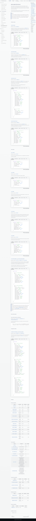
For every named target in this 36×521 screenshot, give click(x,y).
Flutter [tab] (24, 32)
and (33, 14)
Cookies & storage (3, 8)
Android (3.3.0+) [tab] (16, 32)
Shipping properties (32, 28)
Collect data (10, 0)
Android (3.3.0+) (3, 37)
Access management (17, 0)
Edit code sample (26, 48)
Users (2, 21)
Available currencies (14, 512)
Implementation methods (3, 5)
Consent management (3, 18)
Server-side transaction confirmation (32, 18)
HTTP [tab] (26, 32)
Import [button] (2, 28)
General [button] (3, 2)
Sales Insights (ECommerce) (4, 25)
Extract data (13, 0)
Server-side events (33, 16)
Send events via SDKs (3, 14)
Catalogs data (2, 31)
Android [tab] (19, 32)
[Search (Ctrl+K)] (32, 0)
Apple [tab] (22, 32)
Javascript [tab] (12, 32)
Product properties (33, 24)
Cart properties (32, 25)
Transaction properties (32, 26)
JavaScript (2, 34)
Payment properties (32, 30)
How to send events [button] (4, 11)
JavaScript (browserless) (3, 40)
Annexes (31, 23)
